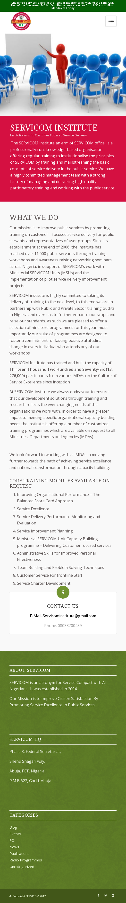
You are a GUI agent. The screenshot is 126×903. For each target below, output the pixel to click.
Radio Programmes (25, 860)
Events (15, 833)
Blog (13, 827)
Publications (19, 853)
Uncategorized (21, 866)
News (14, 846)
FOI (12, 840)
